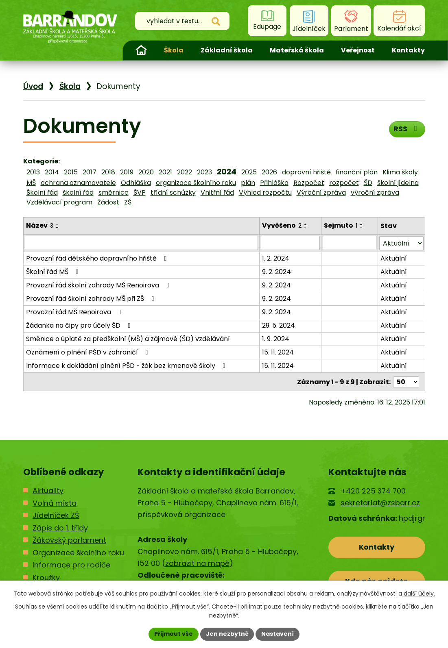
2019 (126, 172)
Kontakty (408, 50)
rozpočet (344, 182)
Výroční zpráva (321, 192)
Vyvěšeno (282, 225)
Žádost (108, 202)
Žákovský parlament (69, 540)
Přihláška (274, 182)
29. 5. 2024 (278, 325)
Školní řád (42, 192)
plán (248, 182)
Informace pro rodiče (71, 564)
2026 (269, 172)
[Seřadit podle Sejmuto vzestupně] (361, 224)
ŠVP (139, 192)
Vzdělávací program (59, 202)
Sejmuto (340, 225)
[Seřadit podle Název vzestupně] (57, 224)
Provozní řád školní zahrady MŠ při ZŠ (91, 298)
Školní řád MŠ (53, 271)
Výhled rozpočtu (265, 192)
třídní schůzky (173, 192)
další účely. (419, 593)
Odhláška (136, 182)
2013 (33, 172)
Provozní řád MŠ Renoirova (75, 311)
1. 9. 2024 (276, 338)
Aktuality (48, 490)
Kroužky (46, 577)
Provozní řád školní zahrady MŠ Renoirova (99, 284)
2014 (52, 172)
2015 (71, 172)
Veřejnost (358, 50)
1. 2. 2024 (276, 258)
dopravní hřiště (306, 172)
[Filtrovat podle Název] (141, 243)
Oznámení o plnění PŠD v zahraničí (88, 352)
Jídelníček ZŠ (56, 515)
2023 (204, 172)
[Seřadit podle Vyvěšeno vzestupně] (306, 224)
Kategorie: (41, 161)
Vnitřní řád (217, 192)
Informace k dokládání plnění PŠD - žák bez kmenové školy (127, 365)
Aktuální (393, 258)
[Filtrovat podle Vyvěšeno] (290, 243)
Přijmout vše (173, 634)
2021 (165, 172)
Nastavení (278, 634)
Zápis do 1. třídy (60, 527)
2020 (146, 172)
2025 (249, 172)
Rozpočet (308, 182)
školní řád (78, 192)
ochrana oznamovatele (78, 182)
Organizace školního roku (78, 552)
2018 (108, 172)
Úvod (141, 50)
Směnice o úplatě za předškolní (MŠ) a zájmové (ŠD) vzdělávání (128, 338)
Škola (174, 50)
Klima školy (400, 172)
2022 (184, 172)
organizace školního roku (196, 182)
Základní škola (227, 50)
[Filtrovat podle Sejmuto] (349, 243)
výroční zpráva (375, 192)
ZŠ (127, 202)
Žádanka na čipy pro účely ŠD (79, 325)
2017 (89, 172)
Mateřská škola (297, 50)
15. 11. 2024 (278, 352)
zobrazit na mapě (197, 563)
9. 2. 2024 (276, 271)
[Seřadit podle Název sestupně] (57, 227)
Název (39, 225)
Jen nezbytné (227, 634)
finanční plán (357, 172)
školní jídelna (398, 182)
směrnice (113, 192)
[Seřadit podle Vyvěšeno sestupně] (306, 227)
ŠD (368, 182)
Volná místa (54, 502)
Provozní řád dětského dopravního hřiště (98, 258)
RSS (406, 129)
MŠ (31, 182)
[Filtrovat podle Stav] (401, 243)
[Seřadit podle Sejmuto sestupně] (361, 227)
